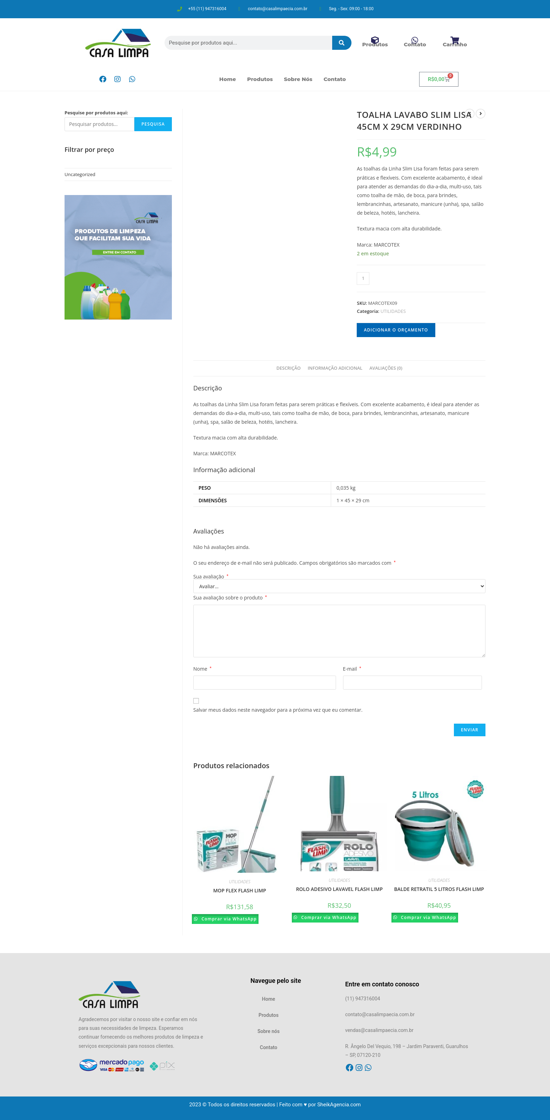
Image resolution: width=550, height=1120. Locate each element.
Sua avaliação (210, 576)
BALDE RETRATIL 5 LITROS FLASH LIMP (439, 889)
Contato (335, 79)
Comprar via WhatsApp (230, 919)
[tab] (288, 368)
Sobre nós (298, 79)
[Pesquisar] (342, 43)
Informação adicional (335, 368)
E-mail (352, 668)
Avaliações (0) (385, 368)
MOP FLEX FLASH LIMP (239, 890)
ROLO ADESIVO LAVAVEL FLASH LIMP (339, 889)
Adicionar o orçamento (396, 330)
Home (227, 79)
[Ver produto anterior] (470, 114)
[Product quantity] (363, 278)
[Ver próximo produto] (480, 114)
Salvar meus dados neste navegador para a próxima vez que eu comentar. (277, 709)
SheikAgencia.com (339, 1104)
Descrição (288, 368)
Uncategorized (80, 174)
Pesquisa (153, 124)
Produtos (260, 79)
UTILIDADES (393, 311)
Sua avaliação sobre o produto (230, 597)
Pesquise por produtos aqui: (96, 112)
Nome (202, 668)
